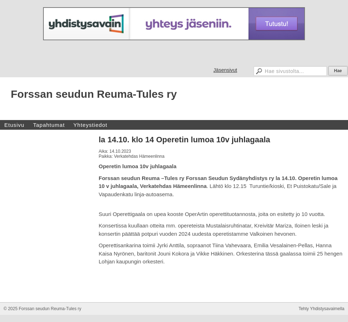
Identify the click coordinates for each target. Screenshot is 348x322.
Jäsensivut (225, 70)
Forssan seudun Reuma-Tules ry (94, 94)
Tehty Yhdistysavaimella (321, 308)
